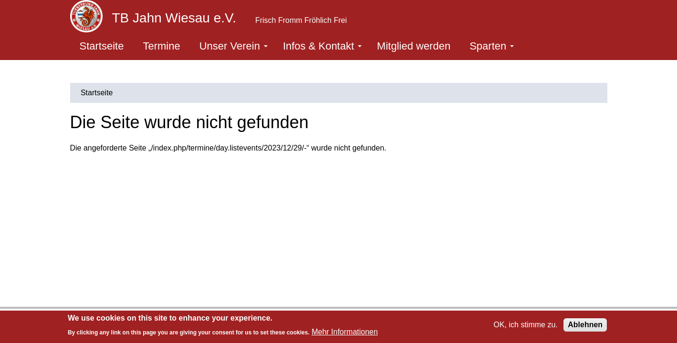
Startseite (102, 46)
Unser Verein (233, 46)
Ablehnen (585, 325)
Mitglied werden (413, 46)
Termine (161, 46)
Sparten (491, 46)
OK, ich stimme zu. (526, 325)
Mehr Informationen (345, 332)
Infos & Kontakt (322, 46)
